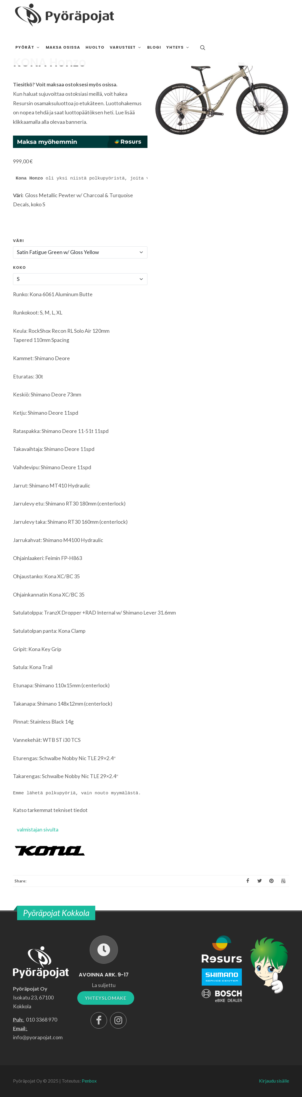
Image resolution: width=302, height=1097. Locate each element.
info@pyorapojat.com (38, 1037)
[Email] (283, 881)
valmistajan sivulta (37, 829)
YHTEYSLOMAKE (106, 998)
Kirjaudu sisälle (274, 1080)
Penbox (89, 1080)
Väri (18, 240)
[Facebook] (248, 881)
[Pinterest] (271, 881)
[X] (259, 881)
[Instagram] (118, 1020)
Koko (19, 267)
